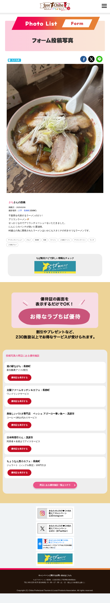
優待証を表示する (19, 377)
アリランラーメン (80, 240)
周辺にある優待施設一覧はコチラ (55, 485)
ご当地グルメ (12, 245)
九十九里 (15, 60)
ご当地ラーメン (65, 240)
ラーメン (53, 240)
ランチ (92, 240)
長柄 (44, 240)
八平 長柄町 (24, 210)
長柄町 (37, 240)
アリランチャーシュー (15, 240)
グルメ (28, 240)
